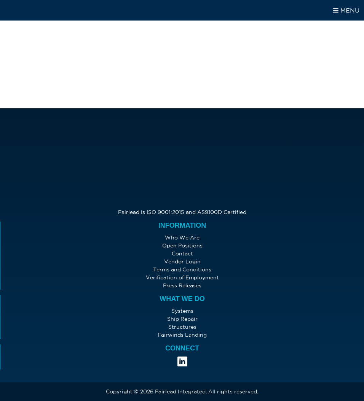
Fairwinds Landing (182, 335)
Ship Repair (182, 319)
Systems (182, 311)
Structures (182, 327)
